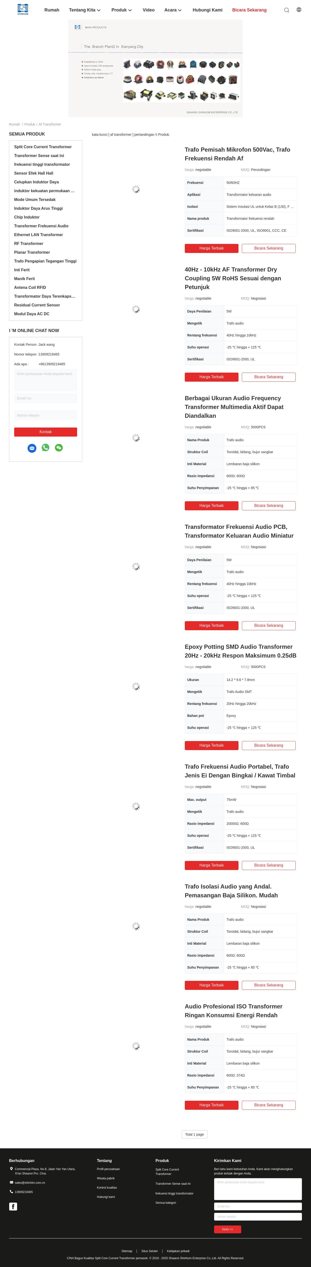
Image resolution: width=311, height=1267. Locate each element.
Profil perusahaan (108, 1169)
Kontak (46, 432)
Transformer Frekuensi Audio (41, 226)
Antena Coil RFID (30, 287)
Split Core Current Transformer (43, 147)
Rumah (14, 124)
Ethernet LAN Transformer (38, 235)
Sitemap (127, 1251)
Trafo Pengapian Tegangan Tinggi (45, 261)
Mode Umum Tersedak (35, 200)
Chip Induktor (27, 217)
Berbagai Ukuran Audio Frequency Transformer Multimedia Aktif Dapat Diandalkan (234, 407)
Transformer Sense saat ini (39, 156)
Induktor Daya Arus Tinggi (38, 208)
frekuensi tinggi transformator (42, 164)
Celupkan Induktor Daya (36, 182)
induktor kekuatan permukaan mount (45, 191)
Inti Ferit (22, 270)
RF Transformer (28, 243)
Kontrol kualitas (107, 1187)
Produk (29, 124)
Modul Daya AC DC (31, 314)
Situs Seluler (149, 1251)
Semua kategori (166, 1202)
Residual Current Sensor (37, 305)
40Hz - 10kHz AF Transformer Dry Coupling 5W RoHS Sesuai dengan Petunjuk (233, 278)
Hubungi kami (106, 1197)
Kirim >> (227, 1229)
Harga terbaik (211, 248)
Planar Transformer (32, 252)
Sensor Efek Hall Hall (33, 173)
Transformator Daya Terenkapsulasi (45, 296)
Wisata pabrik (106, 1178)
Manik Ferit (24, 279)
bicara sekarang (268, 248)
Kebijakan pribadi (178, 1251)
